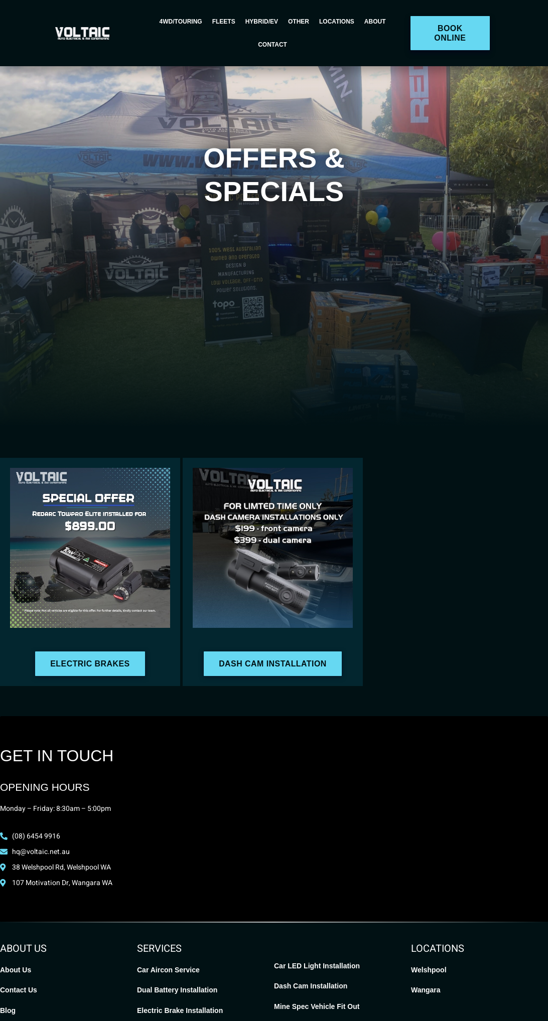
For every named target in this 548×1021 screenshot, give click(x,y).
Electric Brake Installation (180, 1010)
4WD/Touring (181, 21)
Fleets (223, 21)
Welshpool (429, 970)
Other (298, 21)
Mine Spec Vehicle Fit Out (316, 1006)
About (375, 21)
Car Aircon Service (168, 970)
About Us (15, 970)
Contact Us (18, 990)
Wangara (426, 990)
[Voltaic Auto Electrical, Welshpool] (274, 821)
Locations (336, 21)
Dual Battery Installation (177, 990)
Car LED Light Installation (317, 966)
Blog (8, 1010)
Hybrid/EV (261, 21)
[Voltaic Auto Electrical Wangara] (459, 821)
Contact (272, 44)
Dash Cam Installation (310, 986)
